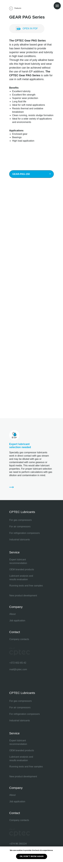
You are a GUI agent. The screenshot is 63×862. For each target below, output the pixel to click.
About (12, 614)
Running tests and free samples (26, 585)
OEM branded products (21, 569)
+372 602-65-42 (17, 662)
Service (14, 552)
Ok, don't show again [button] (32, 856)
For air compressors (19, 526)
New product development (23, 595)
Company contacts (19, 639)
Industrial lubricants (19, 539)
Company (16, 606)
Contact (14, 632)
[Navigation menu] (57, 6)
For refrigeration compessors (24, 533)
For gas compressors (20, 520)
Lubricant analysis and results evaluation (21, 577)
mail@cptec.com (18, 669)
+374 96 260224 (18, 843)
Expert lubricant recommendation (18, 561)
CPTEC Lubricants (22, 512)
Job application (17, 620)
